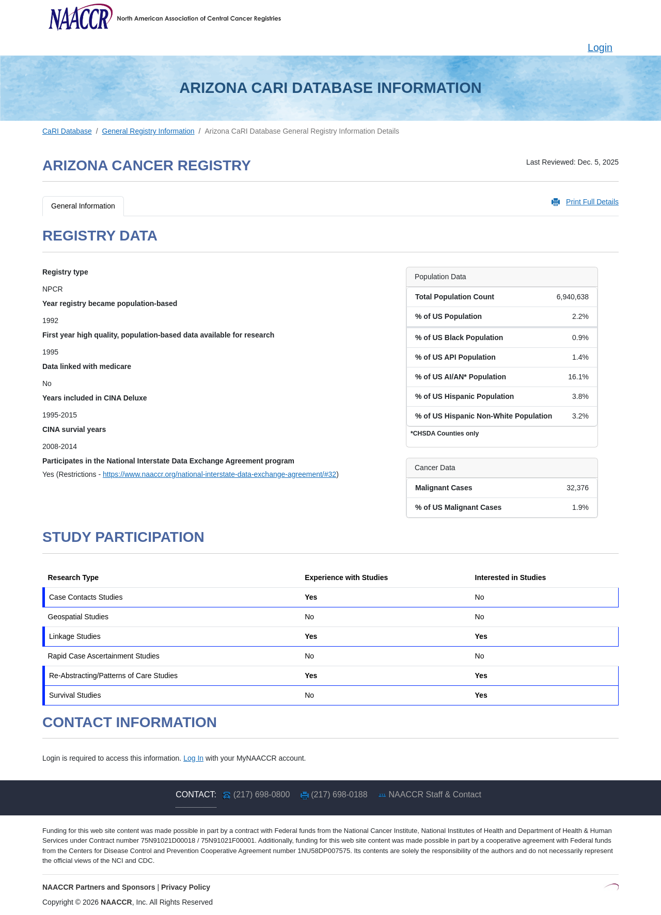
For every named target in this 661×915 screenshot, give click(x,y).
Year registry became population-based (109, 303)
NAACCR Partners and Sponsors (98, 887)
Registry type (65, 272)
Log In (193, 758)
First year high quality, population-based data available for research (158, 335)
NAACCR (116, 902)
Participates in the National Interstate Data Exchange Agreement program (168, 461)
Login (600, 47)
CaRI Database (67, 131)
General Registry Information (148, 131)
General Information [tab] (83, 206)
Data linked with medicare (86, 366)
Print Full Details (592, 202)
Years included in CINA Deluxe (94, 398)
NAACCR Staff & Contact (435, 794)
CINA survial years (74, 429)
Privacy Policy (185, 887)
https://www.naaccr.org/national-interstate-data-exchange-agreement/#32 (219, 474)
